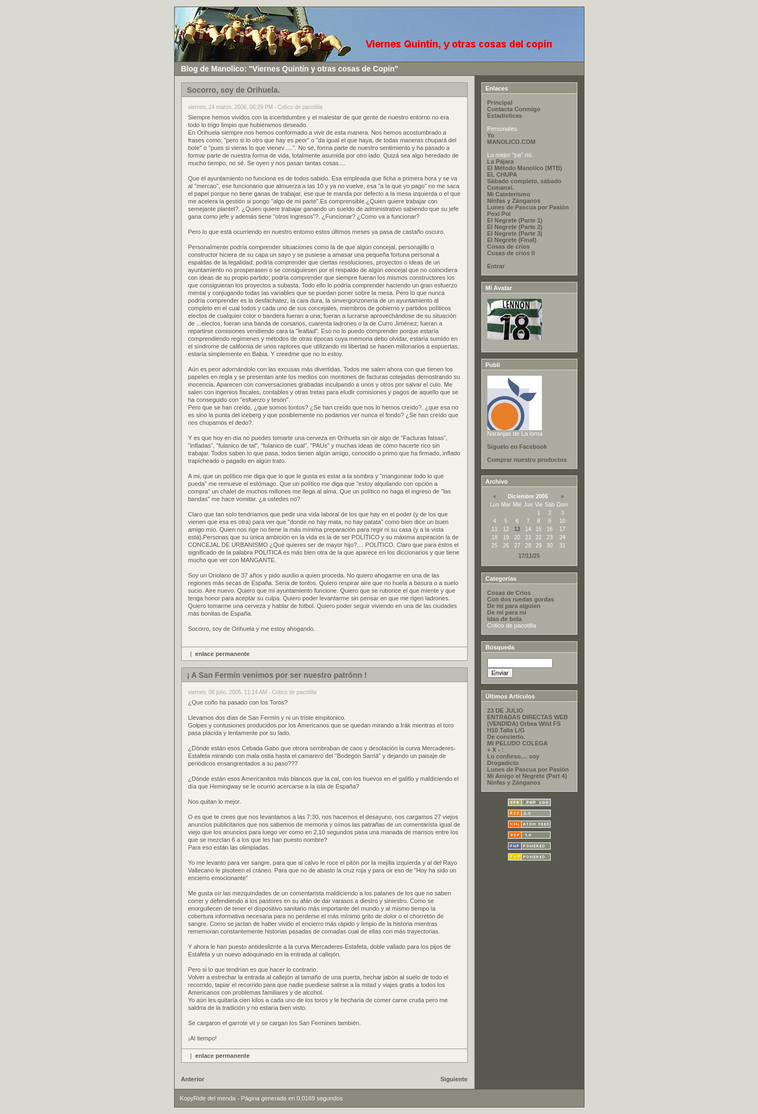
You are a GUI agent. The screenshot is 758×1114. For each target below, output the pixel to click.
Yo (490, 135)
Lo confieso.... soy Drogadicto (513, 759)
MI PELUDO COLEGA (517, 743)
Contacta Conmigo (514, 109)
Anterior (193, 1079)
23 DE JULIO (505, 710)
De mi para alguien (514, 606)
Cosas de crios (508, 246)
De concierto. (506, 736)
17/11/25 (529, 556)
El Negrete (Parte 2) (514, 227)
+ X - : (495, 749)
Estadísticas (504, 115)
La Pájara (500, 161)
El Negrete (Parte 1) (514, 220)
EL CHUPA (502, 174)
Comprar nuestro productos (527, 459)
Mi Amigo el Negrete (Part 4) (527, 776)
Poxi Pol (499, 213)
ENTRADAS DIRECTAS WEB (527, 717)
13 (517, 529)
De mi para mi (507, 612)
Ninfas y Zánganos (514, 200)
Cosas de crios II (511, 253)
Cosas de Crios (509, 592)
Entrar (496, 266)
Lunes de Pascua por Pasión (528, 207)
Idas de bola (504, 619)
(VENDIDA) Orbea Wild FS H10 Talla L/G (524, 726)
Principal (499, 102)
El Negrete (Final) (511, 240)
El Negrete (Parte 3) (514, 233)
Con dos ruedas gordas (520, 599)
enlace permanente (222, 654)
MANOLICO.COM (511, 142)
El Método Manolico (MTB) (524, 168)
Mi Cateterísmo (508, 194)
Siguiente (454, 1079)
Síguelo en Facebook (517, 446)
